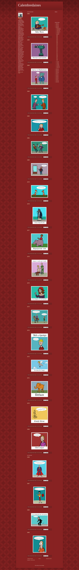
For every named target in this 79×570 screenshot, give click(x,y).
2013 (56, 79)
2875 (28, 283)
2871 (28, 378)
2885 (28, 40)
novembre (58, 29)
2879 (28, 182)
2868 (28, 457)
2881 (28, 138)
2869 (28, 429)
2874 (28, 306)
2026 (56, 23)
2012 (56, 80)
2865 (28, 532)
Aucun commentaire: (39, 62)
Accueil (39, 558)
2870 (28, 403)
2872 (28, 356)
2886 (28, 13)
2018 (56, 73)
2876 (28, 256)
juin (57, 61)
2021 (56, 70)
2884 (28, 65)
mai (57, 62)
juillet (57, 34)
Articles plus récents (30, 558)
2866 (28, 510)
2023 (56, 27)
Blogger (43, 565)
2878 (28, 204)
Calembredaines (29, 5)
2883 (28, 91)
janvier (57, 67)
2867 (28, 483)
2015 (56, 77)
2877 (28, 230)
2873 (28, 330)
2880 (28, 160)
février (57, 66)
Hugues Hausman (20, 18)
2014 (56, 78)
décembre (58, 28)
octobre (58, 30)
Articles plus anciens (49, 558)
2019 (56, 72)
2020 (56, 71)
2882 (28, 116)
